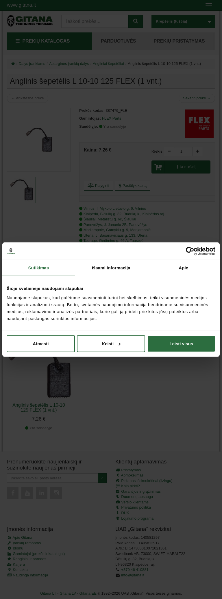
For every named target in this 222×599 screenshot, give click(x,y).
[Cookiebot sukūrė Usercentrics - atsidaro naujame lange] (190, 251)
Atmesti (41, 343)
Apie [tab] (183, 267)
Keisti (111, 343)
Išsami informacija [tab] (111, 267)
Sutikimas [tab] (38, 267)
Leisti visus (181, 343)
